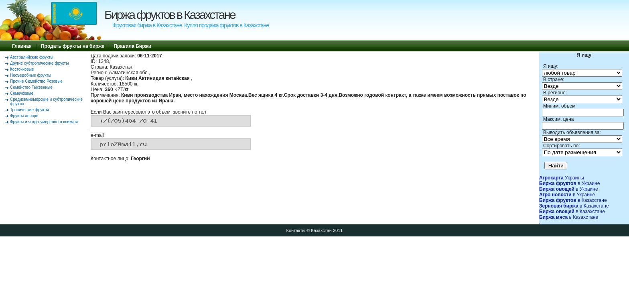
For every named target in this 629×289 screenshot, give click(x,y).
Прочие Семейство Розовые (36, 81)
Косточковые (22, 69)
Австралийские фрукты (31, 57)
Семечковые (21, 93)
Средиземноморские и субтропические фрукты (46, 101)
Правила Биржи (132, 46)
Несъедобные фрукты (30, 75)
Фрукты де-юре (24, 116)
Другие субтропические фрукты (39, 63)
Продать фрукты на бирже (72, 46)
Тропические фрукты (29, 110)
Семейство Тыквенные (31, 87)
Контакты (296, 230)
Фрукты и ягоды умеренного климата (44, 122)
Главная (22, 46)
